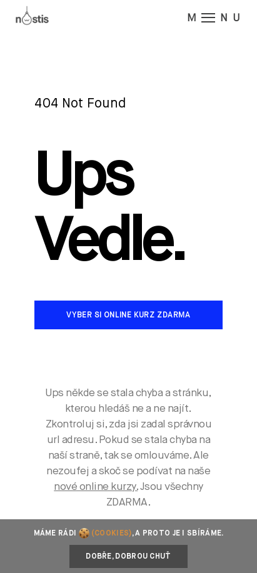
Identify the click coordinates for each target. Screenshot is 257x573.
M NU (215, 17)
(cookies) (111, 533)
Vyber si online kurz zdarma (128, 315)
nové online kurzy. (96, 487)
